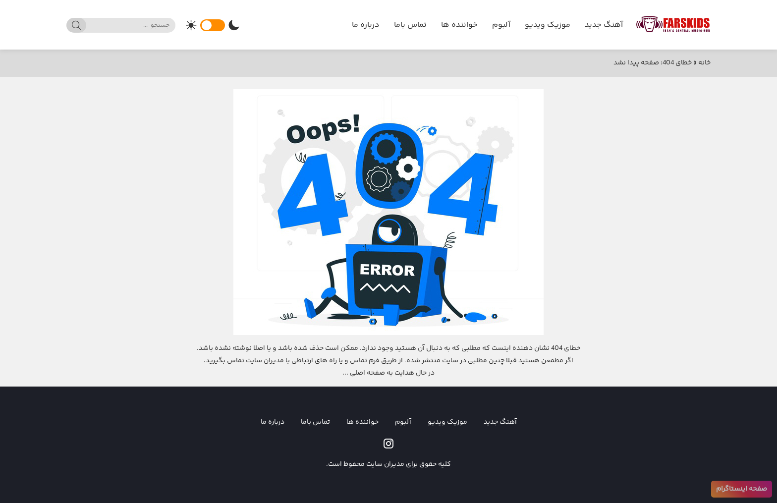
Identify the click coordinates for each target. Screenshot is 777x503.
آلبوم (501, 25)
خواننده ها (459, 25)
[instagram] (388, 443)
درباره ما (366, 25)
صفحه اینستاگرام (741, 489)
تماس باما (410, 25)
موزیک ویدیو (547, 25)
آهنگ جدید (604, 25)
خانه (704, 62)
